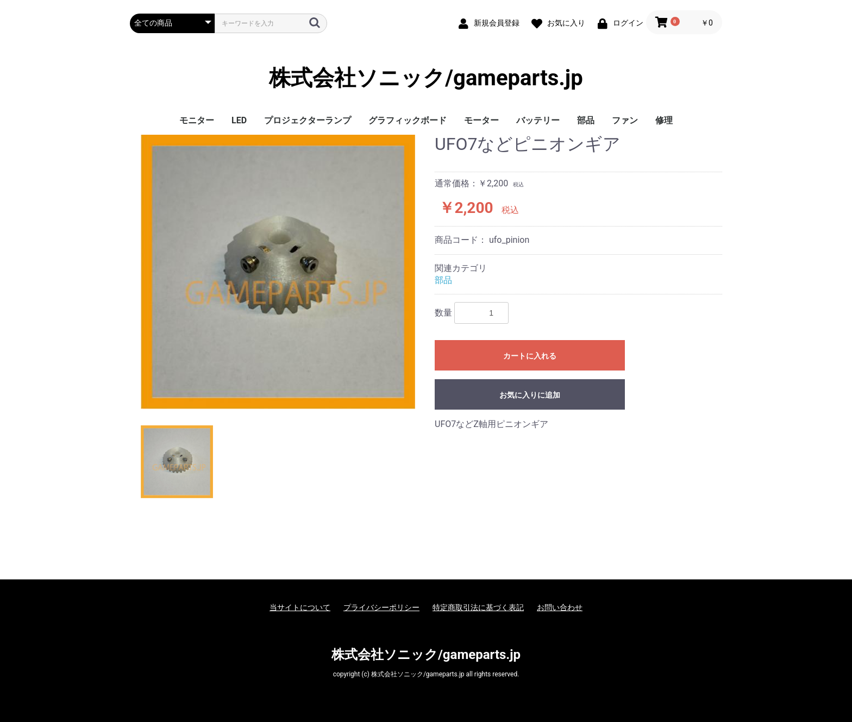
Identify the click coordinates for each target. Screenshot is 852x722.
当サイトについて (300, 607)
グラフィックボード (407, 120)
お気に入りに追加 (529, 395)
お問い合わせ (559, 607)
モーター (481, 120)
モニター (196, 120)
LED (239, 120)
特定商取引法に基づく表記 (478, 607)
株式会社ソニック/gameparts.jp (425, 78)
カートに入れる (529, 355)
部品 (585, 120)
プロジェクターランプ (307, 120)
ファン (625, 120)
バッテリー (538, 120)
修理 (664, 120)
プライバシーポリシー (381, 607)
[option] (278, 272)
